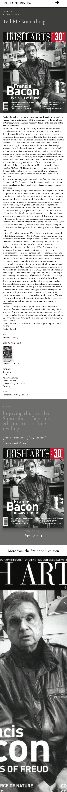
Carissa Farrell (9, 329)
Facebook (7, 394)
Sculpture (7, 372)
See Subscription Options (15, 438)
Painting (6, 386)
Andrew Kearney (10, 337)
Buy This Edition (37, 438)
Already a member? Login (15, 443)
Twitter (16, 394)
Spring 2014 (9, 12)
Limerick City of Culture (14, 383)
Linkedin (24, 394)
